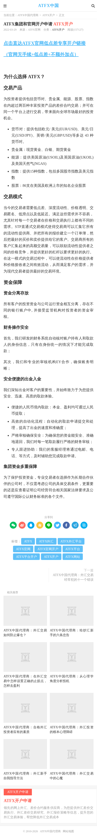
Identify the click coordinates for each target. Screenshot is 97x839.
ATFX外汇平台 (71, 541)
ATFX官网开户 (47, 549)
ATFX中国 (48, 6)
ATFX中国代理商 (27, 15)
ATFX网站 (72, 557)
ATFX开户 (48, 15)
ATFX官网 (23, 549)
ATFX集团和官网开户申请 (38, 24)
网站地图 (68, 831)
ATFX (28, 541)
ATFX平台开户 (26, 557)
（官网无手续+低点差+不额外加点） (41, 54)
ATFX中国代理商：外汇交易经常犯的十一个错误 (73, 577)
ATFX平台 (72, 549)
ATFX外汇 (46, 541)
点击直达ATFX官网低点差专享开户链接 (44, 43)
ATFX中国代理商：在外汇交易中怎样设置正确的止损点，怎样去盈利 (25, 681)
